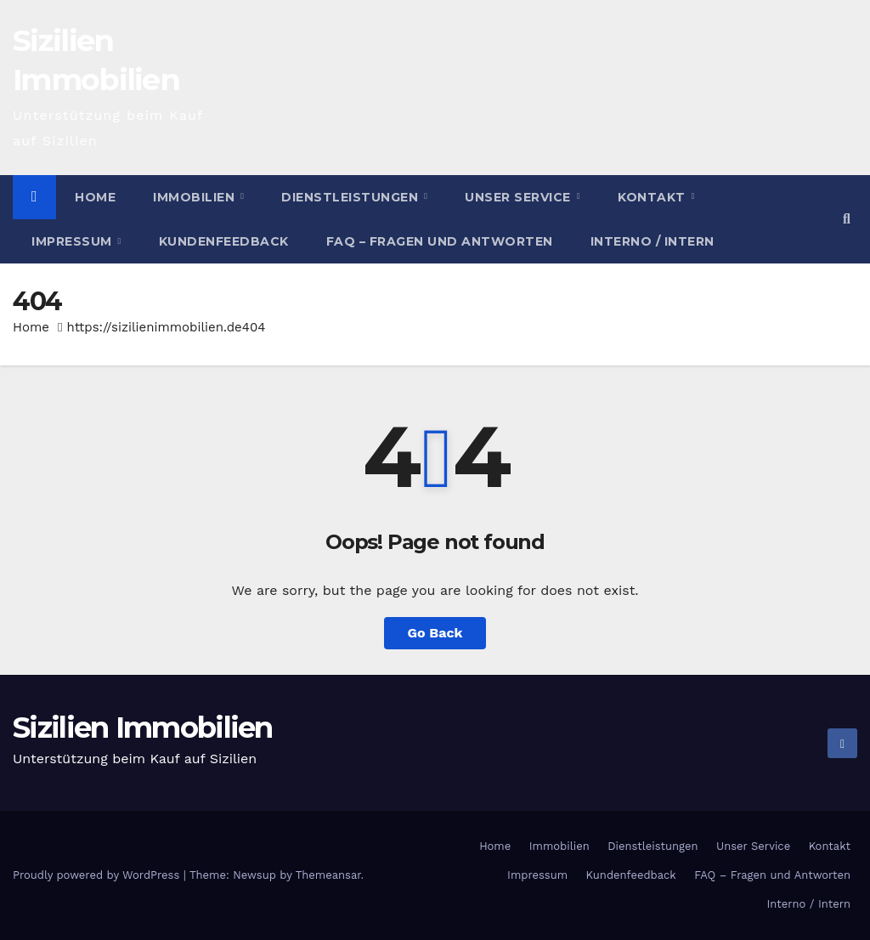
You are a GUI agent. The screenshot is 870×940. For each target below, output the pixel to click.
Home (95, 197)
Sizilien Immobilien (143, 727)
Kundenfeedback (224, 241)
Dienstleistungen (351, 197)
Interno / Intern (652, 241)
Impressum (73, 241)
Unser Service (519, 197)
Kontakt (653, 197)
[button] (846, 219)
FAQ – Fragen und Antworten (439, 241)
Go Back (435, 633)
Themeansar (328, 875)
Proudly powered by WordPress (98, 875)
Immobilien (196, 197)
